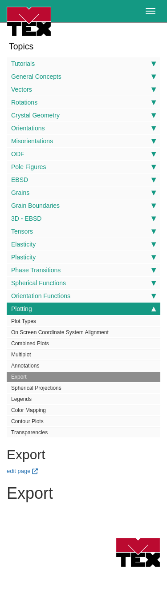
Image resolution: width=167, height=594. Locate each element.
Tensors (83, 231)
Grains (83, 192)
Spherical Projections (36, 388)
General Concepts (83, 76)
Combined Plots (30, 343)
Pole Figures (83, 166)
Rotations (83, 102)
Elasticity (83, 244)
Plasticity (83, 257)
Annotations (25, 366)
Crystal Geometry (83, 115)
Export (19, 377)
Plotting (83, 308)
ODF (83, 154)
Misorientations (83, 141)
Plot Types (23, 321)
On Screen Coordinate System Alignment (60, 332)
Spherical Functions (83, 283)
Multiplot (21, 355)
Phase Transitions (83, 270)
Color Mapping (28, 410)
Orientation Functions (83, 295)
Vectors (83, 89)
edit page (19, 471)
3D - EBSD (83, 218)
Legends (21, 399)
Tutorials (83, 63)
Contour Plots (27, 421)
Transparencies (29, 432)
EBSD (83, 179)
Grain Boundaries (83, 205)
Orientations (83, 128)
